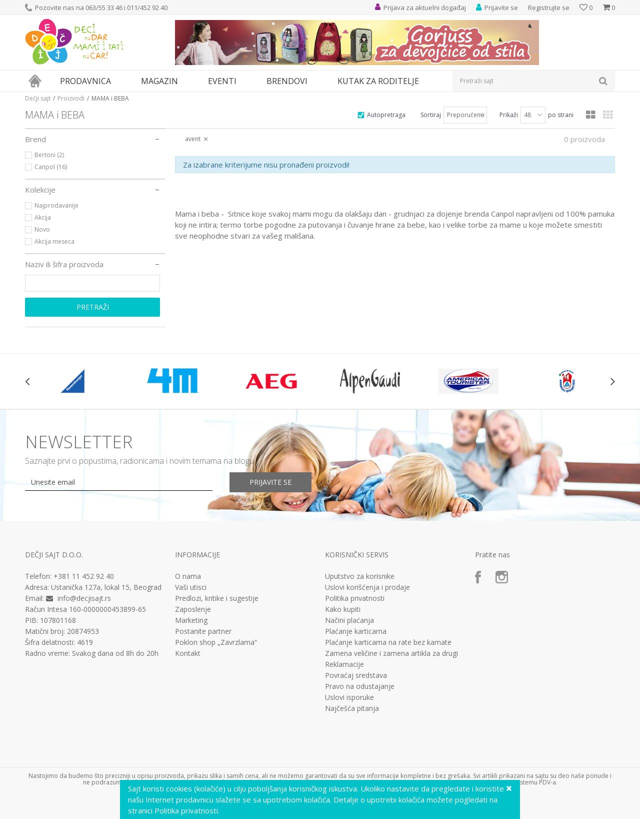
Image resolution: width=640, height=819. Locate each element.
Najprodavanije (56, 205)
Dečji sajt (37, 98)
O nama (188, 576)
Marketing (191, 620)
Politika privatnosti (354, 598)
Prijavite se (271, 482)
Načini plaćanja (349, 620)
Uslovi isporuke (349, 697)
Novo (42, 229)
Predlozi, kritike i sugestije (216, 598)
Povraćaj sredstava (356, 675)
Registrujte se (549, 7)
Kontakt (187, 653)
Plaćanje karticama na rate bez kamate (388, 642)
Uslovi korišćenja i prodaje (367, 587)
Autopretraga (386, 115)
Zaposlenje (193, 609)
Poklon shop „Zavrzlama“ (216, 642)
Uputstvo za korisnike (359, 576)
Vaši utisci (190, 587)
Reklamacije (344, 664)
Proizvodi (71, 98)
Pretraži (92, 307)
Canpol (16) (50, 167)
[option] (74, 381)
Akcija (42, 217)
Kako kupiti (342, 609)
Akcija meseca (54, 241)
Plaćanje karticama (355, 631)
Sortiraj (430, 115)
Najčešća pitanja (352, 708)
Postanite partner (203, 631)
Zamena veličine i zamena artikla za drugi (391, 653)
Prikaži (509, 115)
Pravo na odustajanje (359, 686)
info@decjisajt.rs (84, 598)
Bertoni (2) (49, 155)
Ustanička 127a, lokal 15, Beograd (106, 587)
